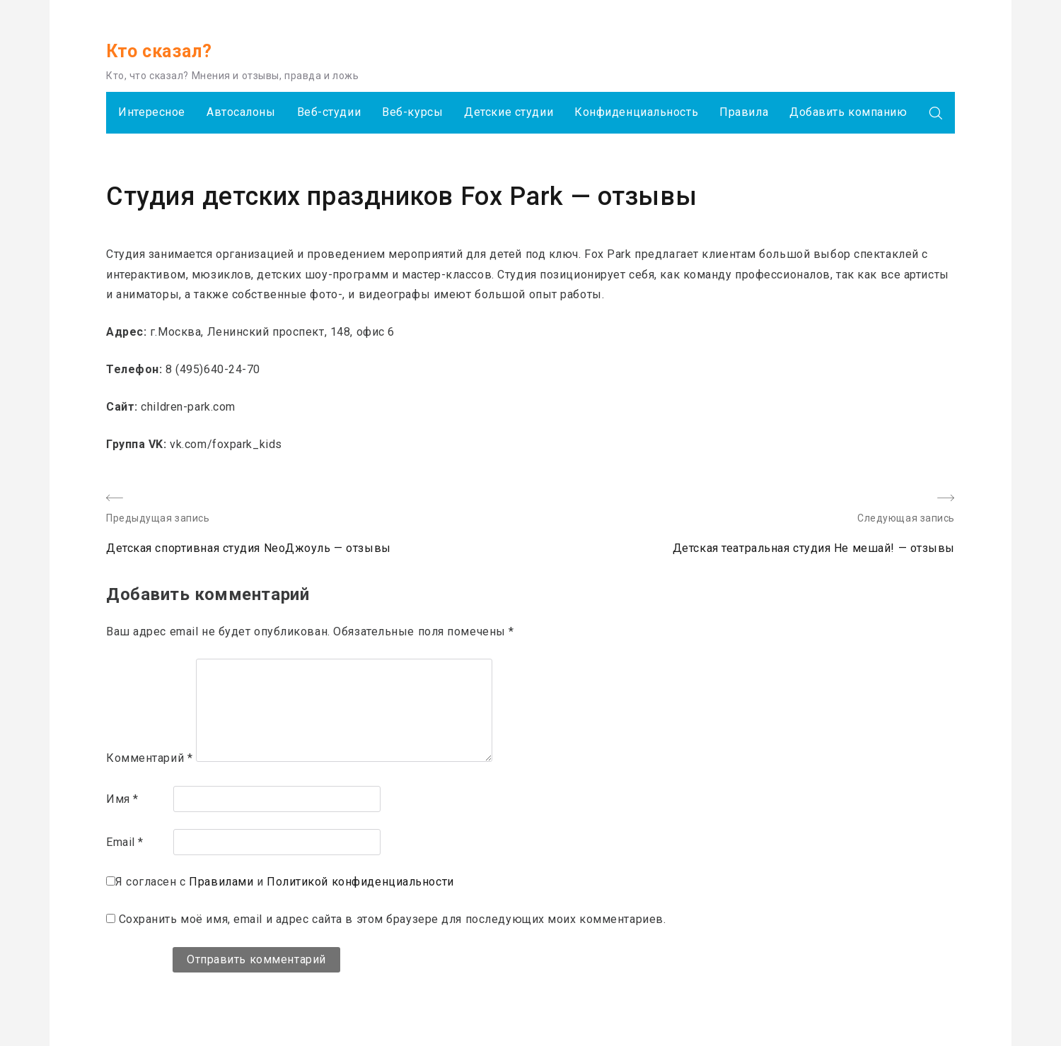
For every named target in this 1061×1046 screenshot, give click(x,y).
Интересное (151, 112)
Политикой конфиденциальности (360, 881)
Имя (122, 799)
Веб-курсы (412, 112)
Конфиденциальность (636, 112)
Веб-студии (329, 112)
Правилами (221, 881)
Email (125, 842)
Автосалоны (241, 112)
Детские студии (508, 112)
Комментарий (149, 758)
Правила (743, 112)
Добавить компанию (848, 112)
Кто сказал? (158, 51)
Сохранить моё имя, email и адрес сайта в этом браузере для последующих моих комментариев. (392, 919)
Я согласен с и (284, 881)
